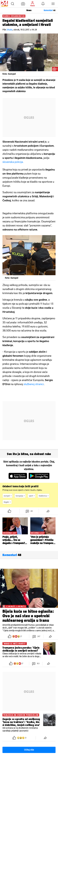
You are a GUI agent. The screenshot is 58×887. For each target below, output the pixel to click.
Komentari (50, 10)
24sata (9, 29)
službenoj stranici (34, 384)
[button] (12, 4)
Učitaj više (29, 749)
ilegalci (8, 502)
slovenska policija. (13, 161)
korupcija (21, 495)
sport (32, 495)
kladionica (44, 495)
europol (8, 495)
